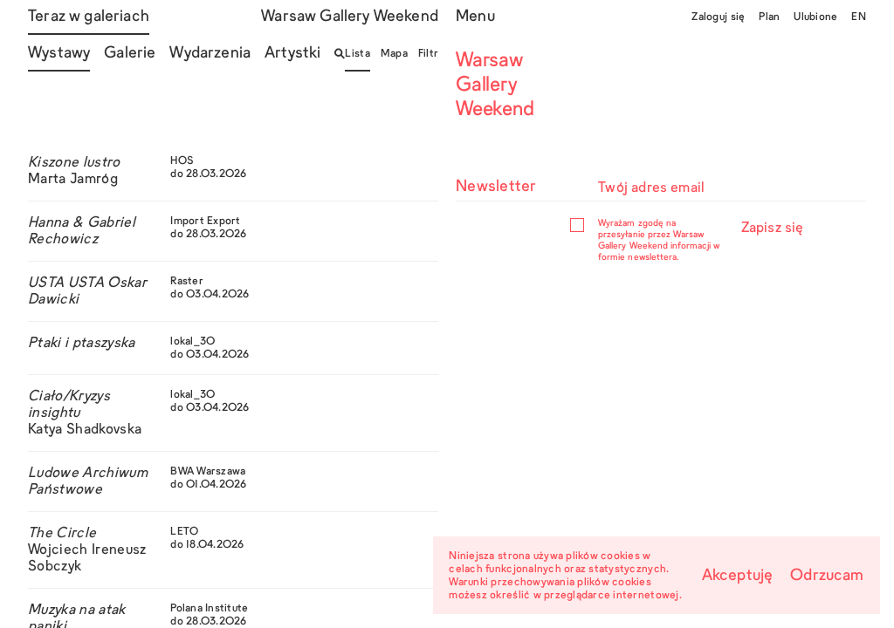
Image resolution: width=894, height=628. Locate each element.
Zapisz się (772, 229)
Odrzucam (826, 576)
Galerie (129, 53)
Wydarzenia (210, 53)
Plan (769, 17)
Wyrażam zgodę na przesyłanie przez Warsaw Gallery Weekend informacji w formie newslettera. (658, 240)
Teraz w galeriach (88, 17)
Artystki (292, 53)
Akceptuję (738, 576)
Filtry (431, 54)
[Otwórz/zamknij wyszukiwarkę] (339, 53)
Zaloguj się (718, 17)
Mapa (394, 54)
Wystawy (59, 53)
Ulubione (815, 17)
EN (858, 17)
